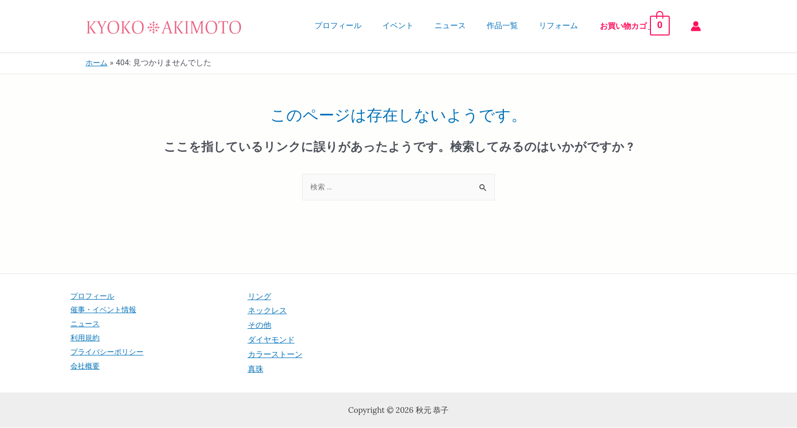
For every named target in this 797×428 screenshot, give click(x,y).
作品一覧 (516, 25)
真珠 (255, 369)
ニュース (469, 25)
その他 (259, 325)
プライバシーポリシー (109, 355)
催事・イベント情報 (105, 311)
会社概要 (86, 369)
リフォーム (566, 25)
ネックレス (267, 311)
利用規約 (86, 340)
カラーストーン (275, 355)
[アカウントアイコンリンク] (696, 26)
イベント (422, 25)
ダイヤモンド (271, 340)
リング (259, 296)
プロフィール (367, 25)
